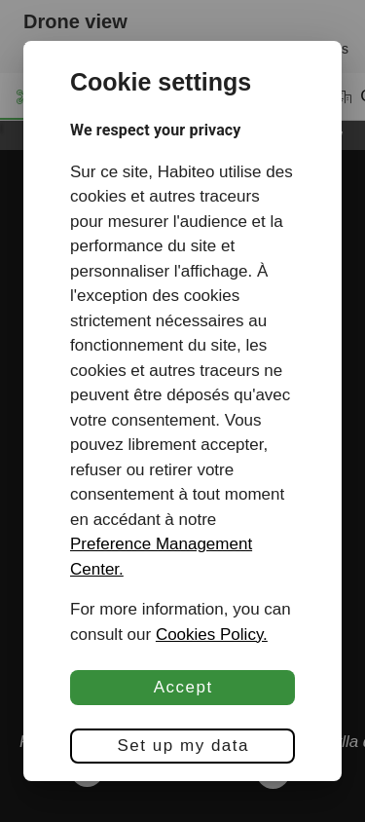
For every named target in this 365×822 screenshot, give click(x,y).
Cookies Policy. (212, 634)
